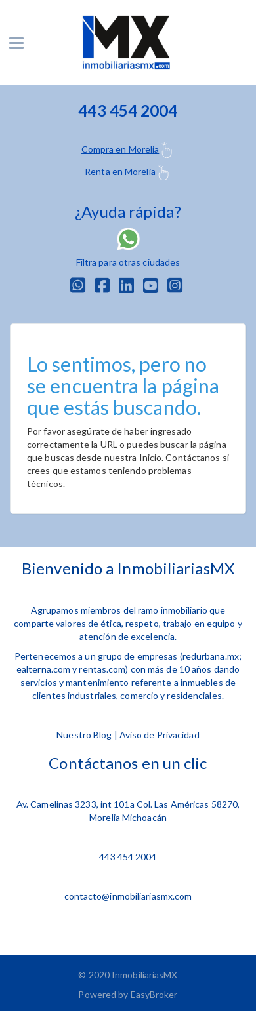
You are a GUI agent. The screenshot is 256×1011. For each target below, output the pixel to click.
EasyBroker (154, 994)
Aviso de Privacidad (159, 734)
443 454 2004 (127, 856)
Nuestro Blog (84, 734)
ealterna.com (43, 669)
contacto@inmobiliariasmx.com (128, 896)
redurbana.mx (210, 656)
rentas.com (102, 669)
